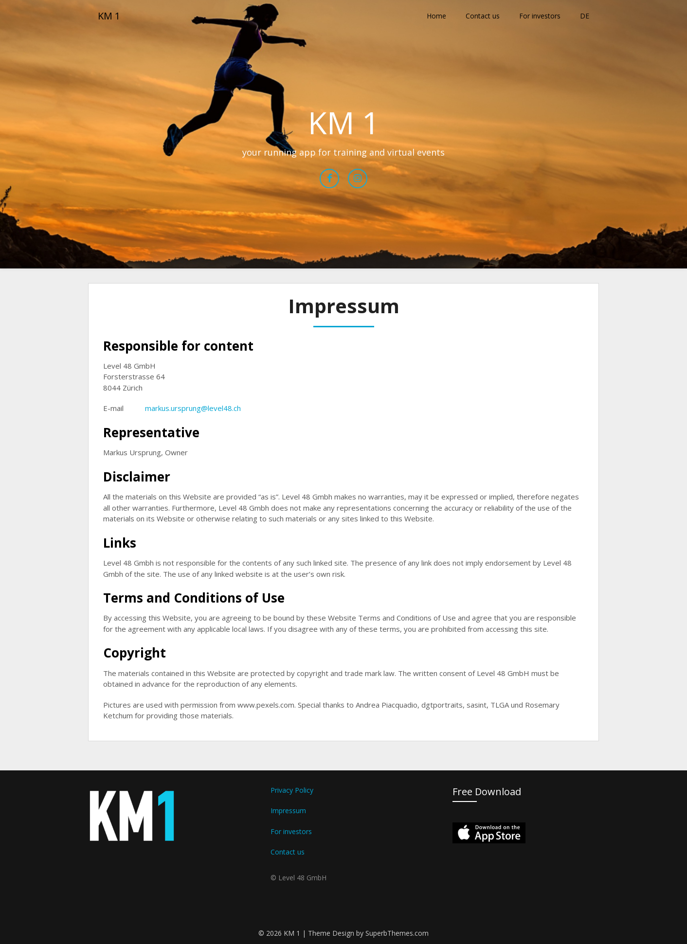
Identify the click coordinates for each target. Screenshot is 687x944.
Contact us (483, 15)
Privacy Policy (292, 790)
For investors (539, 15)
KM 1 (109, 15)
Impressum (288, 810)
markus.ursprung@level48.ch (193, 408)
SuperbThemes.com (397, 933)
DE (584, 15)
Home (436, 15)
